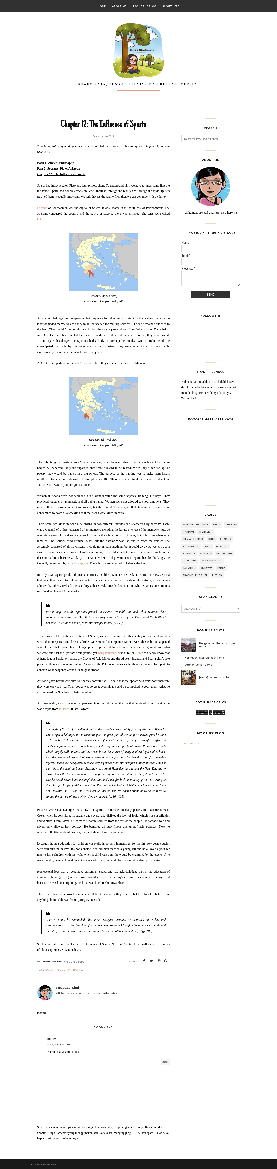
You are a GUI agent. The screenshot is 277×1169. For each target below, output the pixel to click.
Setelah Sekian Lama (198, 664)
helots (41, 219)
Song (208, 546)
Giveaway (206, 568)
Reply (165, 1061)
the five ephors (79, 563)
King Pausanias (108, 652)
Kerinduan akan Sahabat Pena (204, 657)
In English (205, 532)
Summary (189, 553)
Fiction (217, 575)
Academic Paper (212, 561)
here (46, 151)
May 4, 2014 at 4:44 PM (58, 1044)
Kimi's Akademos (48, 1164)
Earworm (189, 568)
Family (221, 568)
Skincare (206, 553)
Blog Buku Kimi (191, 743)
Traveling (190, 561)
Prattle (78, 969)
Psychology (191, 546)
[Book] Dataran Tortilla (214, 677)
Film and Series (193, 539)
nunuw (52, 1038)
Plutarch (64, 709)
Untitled (222, 546)
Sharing (225, 539)
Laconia (42, 208)
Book (49, 969)
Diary (217, 524)
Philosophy (62, 969)
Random (188, 532)
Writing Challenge (196, 524)
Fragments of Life (195, 575)
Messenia (85, 363)
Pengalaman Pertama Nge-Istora (217, 645)
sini (224, 392)
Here (138, 652)
